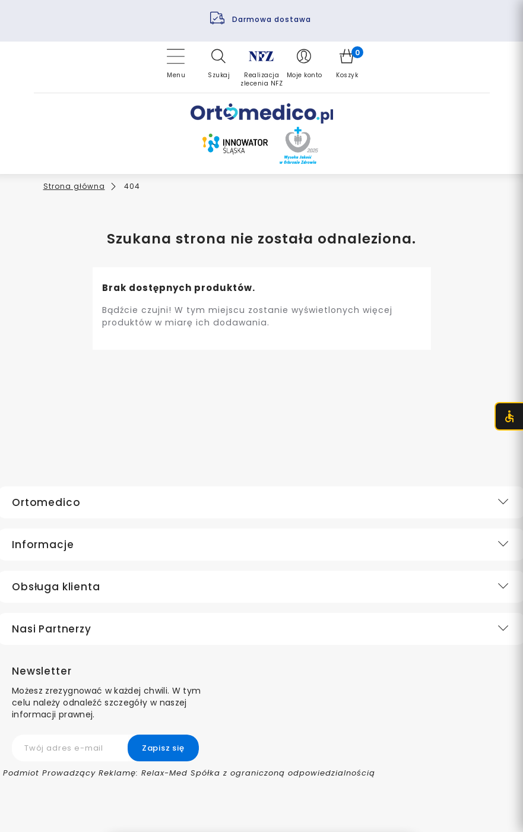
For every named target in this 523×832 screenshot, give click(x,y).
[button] (219, 64)
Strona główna (74, 186)
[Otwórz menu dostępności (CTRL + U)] (509, 416)
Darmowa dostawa (272, 19)
